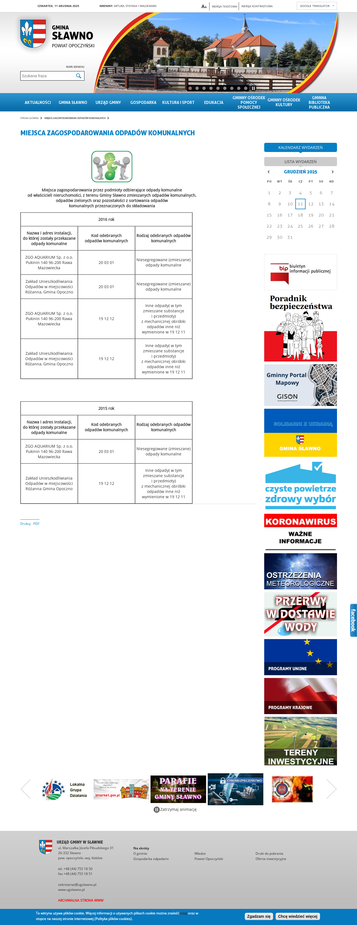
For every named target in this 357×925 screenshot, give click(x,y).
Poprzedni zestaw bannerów (25, 789)
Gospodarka (143, 102)
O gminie (140, 853)
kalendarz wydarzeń (300, 147)
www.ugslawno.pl (71, 889)
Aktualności (38, 102)
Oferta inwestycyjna (271, 858)
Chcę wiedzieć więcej (298, 916)
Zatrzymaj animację (178, 809)
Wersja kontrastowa (257, 6)
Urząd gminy (108, 102)
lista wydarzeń (300, 161)
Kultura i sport (178, 102)
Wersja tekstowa (224, 6)
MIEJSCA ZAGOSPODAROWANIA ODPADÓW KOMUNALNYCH (75, 117)
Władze (200, 853)
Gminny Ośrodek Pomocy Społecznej (249, 102)
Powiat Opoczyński (208, 858)
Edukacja (213, 102)
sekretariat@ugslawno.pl (77, 884)
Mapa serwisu (75, 66)
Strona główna (29, 117)
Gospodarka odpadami (151, 858)
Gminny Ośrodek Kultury (284, 102)
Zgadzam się (259, 916)
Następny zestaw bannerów (331, 789)
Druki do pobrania (269, 853)
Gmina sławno (73, 102)
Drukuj (25, 523)
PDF (36, 523)
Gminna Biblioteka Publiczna (319, 102)
